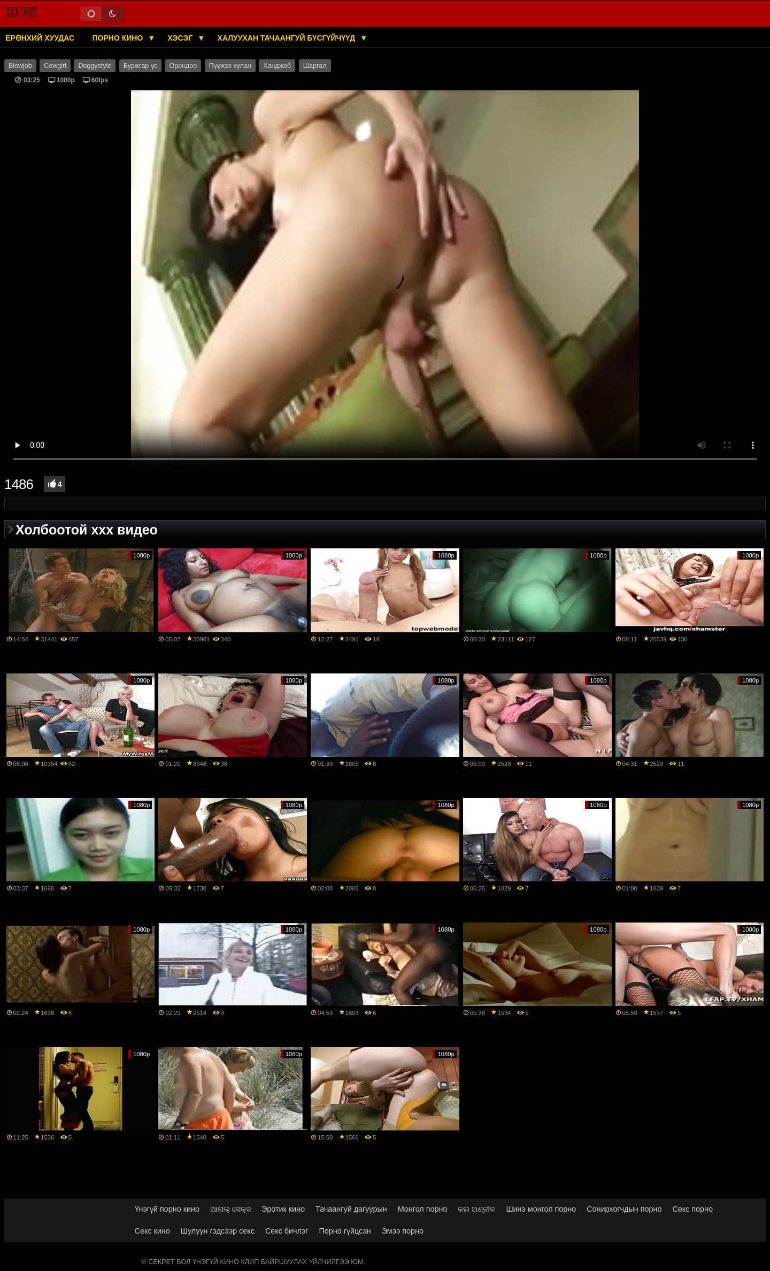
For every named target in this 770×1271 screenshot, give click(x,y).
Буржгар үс (140, 65)
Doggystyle (94, 65)
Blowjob (20, 65)
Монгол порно (423, 1209)
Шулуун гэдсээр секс (218, 1231)
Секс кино (152, 1231)
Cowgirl (55, 65)
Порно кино (119, 38)
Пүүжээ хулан (230, 65)
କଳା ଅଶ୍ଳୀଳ (476, 1209)
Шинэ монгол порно (541, 1209)
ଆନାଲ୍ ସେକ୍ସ (230, 1209)
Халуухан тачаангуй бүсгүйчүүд (288, 38)
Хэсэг (181, 38)
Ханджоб (277, 65)
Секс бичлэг (287, 1231)
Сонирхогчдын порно (624, 1209)
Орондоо (183, 65)
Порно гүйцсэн (345, 1231)
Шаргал (315, 65)
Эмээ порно (403, 1231)
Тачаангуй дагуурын (351, 1209)
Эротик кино (283, 1209)
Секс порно (692, 1209)
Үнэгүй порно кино (167, 1209)
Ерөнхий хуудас (39, 38)
